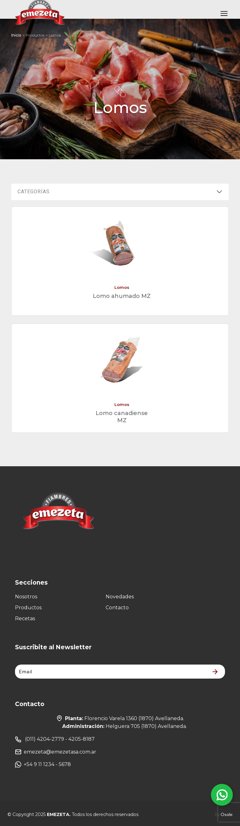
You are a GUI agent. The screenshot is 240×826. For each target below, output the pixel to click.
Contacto (117, 608)
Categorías (34, 192)
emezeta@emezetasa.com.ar (55, 752)
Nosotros (26, 597)
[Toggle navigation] (224, 14)
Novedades (120, 597)
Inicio (16, 35)
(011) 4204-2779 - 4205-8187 (55, 739)
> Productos (33, 35)
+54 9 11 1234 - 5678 (43, 764)
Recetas (25, 618)
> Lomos (53, 35)
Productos (28, 608)
